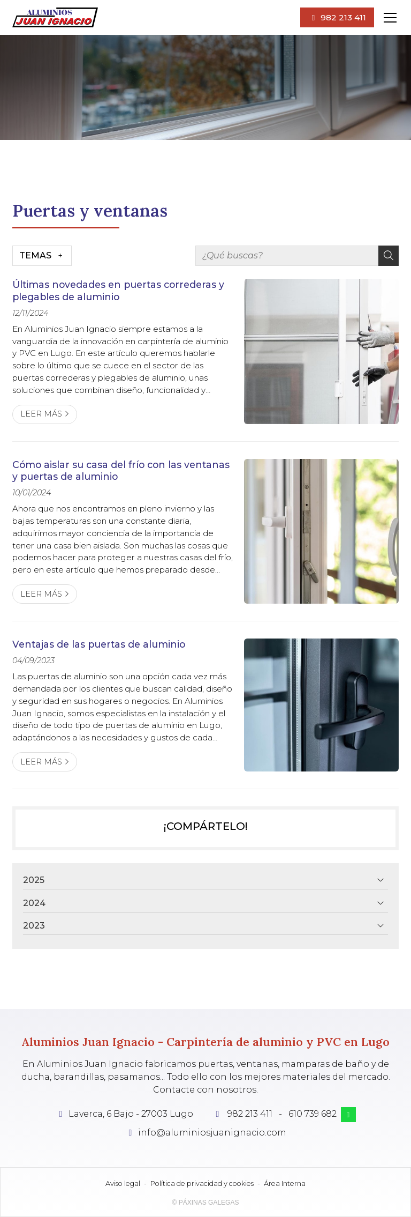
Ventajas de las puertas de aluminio (98, 644)
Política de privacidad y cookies (202, 1183)
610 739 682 (312, 1114)
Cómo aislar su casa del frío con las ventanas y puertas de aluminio (121, 470)
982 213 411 (249, 1114)
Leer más (41, 414)
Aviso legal (122, 1183)
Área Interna (285, 1183)
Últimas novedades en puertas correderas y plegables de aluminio (118, 290)
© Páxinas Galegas (205, 1202)
